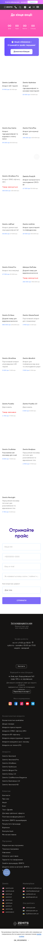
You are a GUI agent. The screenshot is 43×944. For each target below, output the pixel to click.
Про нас (5, 799)
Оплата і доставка (10, 856)
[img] (16, 7)
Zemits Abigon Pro (9, 770)
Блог (4, 806)
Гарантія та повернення (12, 860)
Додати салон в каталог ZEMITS (15, 867)
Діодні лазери (8, 724)
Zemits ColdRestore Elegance (14, 777)
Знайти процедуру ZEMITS (13, 863)
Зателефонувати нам (21, 623)
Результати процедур (11, 824)
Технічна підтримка (10, 849)
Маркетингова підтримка (12, 845)
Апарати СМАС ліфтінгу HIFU (14, 731)
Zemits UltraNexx (9, 763)
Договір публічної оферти (13, 813)
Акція (4, 802)
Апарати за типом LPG (11, 745)
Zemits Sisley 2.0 (9, 774)
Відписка (6, 827)
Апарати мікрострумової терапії (16, 738)
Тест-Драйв (7, 810)
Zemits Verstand (9, 756)
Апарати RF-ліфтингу (11, 734)
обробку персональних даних (21, 613)
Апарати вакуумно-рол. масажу (15, 742)
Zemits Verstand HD (10, 784)
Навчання (6, 852)
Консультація (7, 831)
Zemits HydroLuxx (9, 767)
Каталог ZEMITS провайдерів (14, 820)
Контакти (6, 795)
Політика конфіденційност (13, 817)
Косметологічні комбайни (13, 720)
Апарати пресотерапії (11, 727)
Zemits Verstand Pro (10, 760)
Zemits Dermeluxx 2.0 (11, 781)
